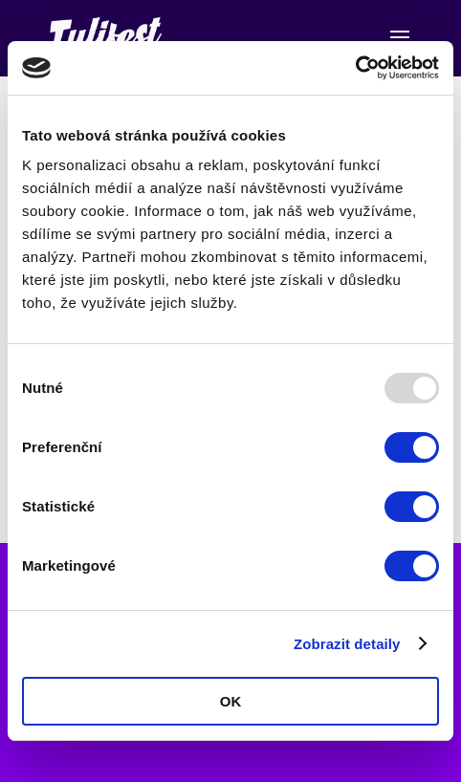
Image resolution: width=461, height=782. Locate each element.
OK (231, 701)
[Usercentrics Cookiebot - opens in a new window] (355, 67)
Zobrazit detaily (347, 644)
